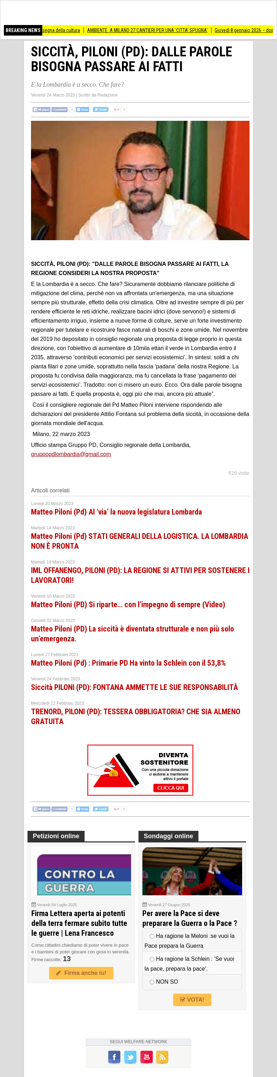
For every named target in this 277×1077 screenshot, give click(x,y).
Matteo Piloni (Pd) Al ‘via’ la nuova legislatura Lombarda (116, 512)
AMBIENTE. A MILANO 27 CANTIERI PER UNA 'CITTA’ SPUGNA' (150, 30)
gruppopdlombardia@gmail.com (71, 454)
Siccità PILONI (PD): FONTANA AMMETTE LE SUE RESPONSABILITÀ (134, 687)
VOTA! (192, 1000)
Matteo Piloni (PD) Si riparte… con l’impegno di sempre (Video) (128, 604)
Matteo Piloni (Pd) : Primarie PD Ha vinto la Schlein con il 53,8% (128, 663)
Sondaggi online (168, 836)
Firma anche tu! (81, 973)
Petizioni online (56, 836)
